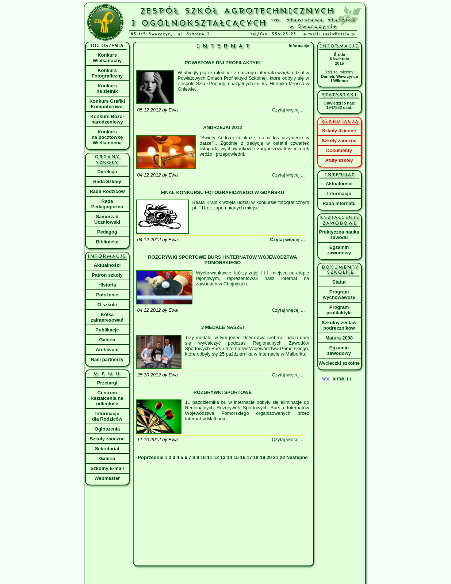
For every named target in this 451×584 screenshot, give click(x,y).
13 (222, 457)
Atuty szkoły (339, 160)
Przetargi (107, 383)
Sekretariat (107, 448)
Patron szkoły (107, 275)
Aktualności (107, 265)
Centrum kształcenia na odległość (107, 398)
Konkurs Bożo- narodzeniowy (107, 119)
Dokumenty (339, 150)
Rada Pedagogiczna (107, 203)
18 (256, 457)
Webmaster (107, 478)
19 (262, 457)
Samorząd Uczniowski (107, 219)
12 (216, 457)
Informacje (299, 45)
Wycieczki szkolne (339, 363)
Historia (107, 285)
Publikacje (107, 330)
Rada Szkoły (107, 181)
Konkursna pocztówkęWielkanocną (107, 137)
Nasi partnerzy (107, 359)
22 (282, 457)
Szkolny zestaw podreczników (339, 325)
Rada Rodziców (107, 191)
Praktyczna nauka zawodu (339, 234)
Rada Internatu (339, 203)
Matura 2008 (339, 338)
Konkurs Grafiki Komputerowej (107, 103)
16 (242, 457)
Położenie (107, 294)
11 (209, 457)
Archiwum (107, 349)
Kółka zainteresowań (107, 317)
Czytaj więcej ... (287, 239)
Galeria (107, 339)
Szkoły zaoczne (107, 438)
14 (229, 457)
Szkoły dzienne (339, 130)
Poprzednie (151, 457)
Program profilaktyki (339, 309)
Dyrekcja (107, 171)
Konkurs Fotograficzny (107, 73)
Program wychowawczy (339, 294)
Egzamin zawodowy (339, 249)
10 (203, 457)
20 (269, 457)
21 (275, 457)
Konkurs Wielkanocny (107, 57)
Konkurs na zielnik (107, 88)
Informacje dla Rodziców (107, 416)
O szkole (107, 304)
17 (249, 457)
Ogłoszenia (107, 429)
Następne (297, 457)
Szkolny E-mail (107, 468)
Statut (339, 282)
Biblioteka (107, 241)
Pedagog (107, 232)
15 (235, 457)
